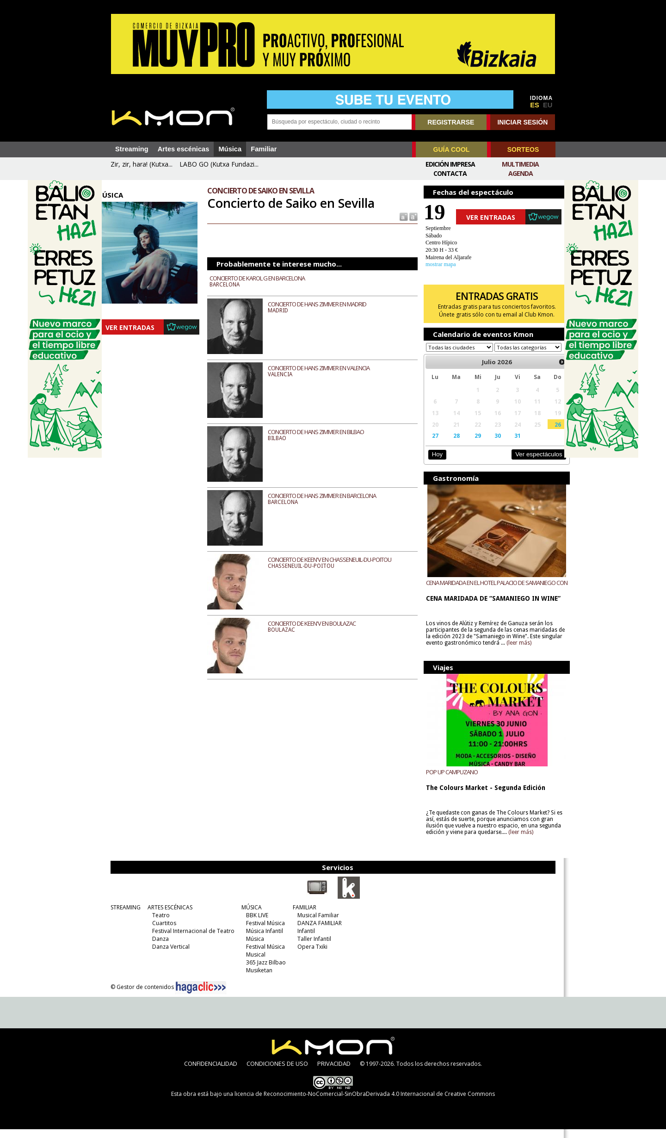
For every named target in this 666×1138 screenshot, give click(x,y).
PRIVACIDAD (334, 1072)
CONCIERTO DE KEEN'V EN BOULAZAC (318, 623)
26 (546, 433)
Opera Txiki (310, 955)
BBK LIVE (255, 924)
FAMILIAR (302, 916)
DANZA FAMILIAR (317, 932)
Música (229, 149)
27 (430, 444)
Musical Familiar (316, 924)
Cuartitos (162, 932)
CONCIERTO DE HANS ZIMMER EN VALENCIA (325, 368)
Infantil (304, 940)
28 (450, 444)
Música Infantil (262, 940)
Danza (158, 947)
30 (489, 444)
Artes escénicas (184, 149)
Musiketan (257, 979)
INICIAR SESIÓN (522, 122)
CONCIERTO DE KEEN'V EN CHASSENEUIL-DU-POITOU (336, 559)
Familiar (264, 149)
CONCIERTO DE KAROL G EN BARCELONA (263, 278)
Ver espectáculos (526, 463)
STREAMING (123, 916)
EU (547, 105)
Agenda (520, 173)
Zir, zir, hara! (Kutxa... (142, 164)
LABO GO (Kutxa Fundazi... (219, 164)
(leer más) (536, 651)
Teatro (158, 924)
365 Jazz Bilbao (264, 971)
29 (470, 444)
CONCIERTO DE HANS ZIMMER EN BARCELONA (328, 495)
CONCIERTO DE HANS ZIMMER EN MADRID (323, 304)
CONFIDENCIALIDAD (210, 1072)
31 (508, 444)
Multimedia (520, 164)
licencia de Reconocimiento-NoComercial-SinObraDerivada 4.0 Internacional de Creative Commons (364, 1103)
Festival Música (263, 932)
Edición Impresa (450, 164)
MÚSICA (249, 916)
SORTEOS (523, 149)
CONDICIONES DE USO (277, 1072)
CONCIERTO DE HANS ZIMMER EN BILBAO (322, 432)
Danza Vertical (168, 955)
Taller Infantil (312, 947)
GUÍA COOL (451, 149)
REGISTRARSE (450, 122)
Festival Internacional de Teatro (191, 940)
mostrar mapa (436, 264)
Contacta (450, 173)
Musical (253, 963)
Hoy (432, 463)
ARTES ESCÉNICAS (167, 916)
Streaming (131, 149)
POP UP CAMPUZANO (447, 781)
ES (534, 105)
